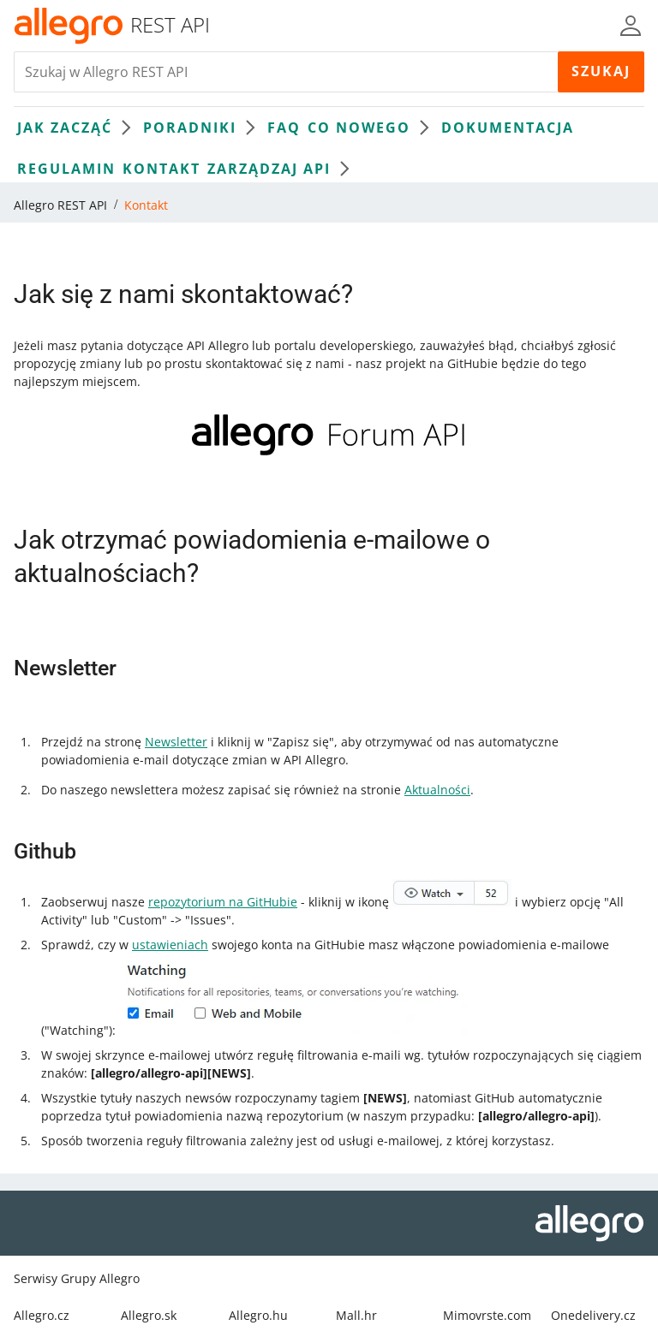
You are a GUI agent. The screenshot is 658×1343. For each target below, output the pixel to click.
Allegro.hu (258, 1315)
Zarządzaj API (282, 168)
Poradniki (203, 127)
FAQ (284, 127)
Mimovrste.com (487, 1315)
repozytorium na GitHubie (222, 902)
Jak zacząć (78, 127)
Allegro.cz (41, 1315)
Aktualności (437, 789)
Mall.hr (356, 1315)
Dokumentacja (507, 127)
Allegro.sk (148, 1315)
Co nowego (373, 127)
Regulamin (66, 168)
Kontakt (161, 168)
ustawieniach (170, 944)
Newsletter (176, 742)
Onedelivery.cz (593, 1315)
